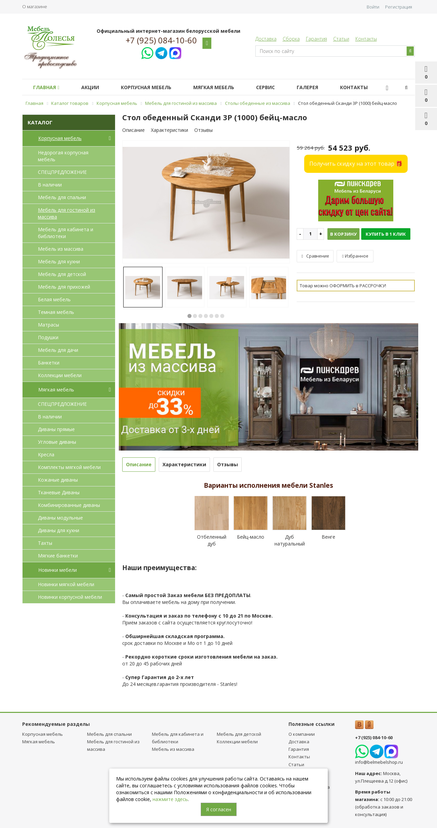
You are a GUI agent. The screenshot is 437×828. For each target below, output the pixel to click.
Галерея (322, 87)
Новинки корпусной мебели (70, 597)
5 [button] (211, 316)
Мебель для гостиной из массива (66, 213)
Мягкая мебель (223, 87)
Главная (47, 87)
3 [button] (200, 316)
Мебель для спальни (62, 197)
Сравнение (315, 256)
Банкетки (48, 362)
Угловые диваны (57, 442)
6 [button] (217, 316)
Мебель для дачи (58, 350)
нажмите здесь (170, 799)
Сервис (277, 87)
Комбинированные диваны (69, 505)
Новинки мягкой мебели (66, 584)
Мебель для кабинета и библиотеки (65, 232)
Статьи (341, 39)
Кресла (46, 454)
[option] (206, 202)
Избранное (355, 256)
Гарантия (316, 39)
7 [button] (222, 316)
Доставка (266, 39)
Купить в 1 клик (386, 234)
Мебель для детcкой (62, 274)
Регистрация (398, 7)
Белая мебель (54, 299)
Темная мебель (56, 312)
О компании (301, 734)
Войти (373, 7)
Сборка (291, 39)
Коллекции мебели (60, 375)
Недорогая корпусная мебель (63, 156)
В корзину (343, 234)
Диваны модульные (60, 517)
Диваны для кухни (58, 530)
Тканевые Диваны (59, 492)
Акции (94, 87)
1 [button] (189, 316)
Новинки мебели (76, 570)
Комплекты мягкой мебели (69, 467)
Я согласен (218, 809)
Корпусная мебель (153, 87)
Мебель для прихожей (64, 287)
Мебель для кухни (59, 261)
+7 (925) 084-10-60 (161, 40)
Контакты (366, 39)
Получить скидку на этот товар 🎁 (356, 163)
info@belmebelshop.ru (379, 762)
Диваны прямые (56, 429)
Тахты (45, 543)
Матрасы (48, 324)
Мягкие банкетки (58, 555)
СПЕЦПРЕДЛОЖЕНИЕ (62, 172)
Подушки (48, 337)
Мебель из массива (60, 249)
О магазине (34, 6)
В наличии (50, 184)
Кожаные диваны (58, 480)
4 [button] (206, 316)
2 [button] (195, 316)
